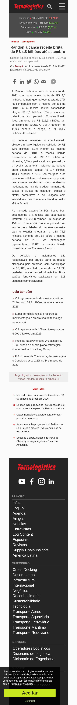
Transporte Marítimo (29, 627)
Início (17, 503)
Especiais (21, 539)
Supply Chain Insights (31, 550)
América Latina (25, 555)
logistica (26, 375)
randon (31, 379)
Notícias (15, 41)
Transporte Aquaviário (31, 617)
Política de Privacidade (22, 684)
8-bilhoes (50, 379)
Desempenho (28, 41)
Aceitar (30, 693)
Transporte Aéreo (27, 611)
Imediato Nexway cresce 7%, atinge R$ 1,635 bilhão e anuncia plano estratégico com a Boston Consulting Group (37, 345)
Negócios (20, 590)
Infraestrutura (24, 580)
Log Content (23, 534)
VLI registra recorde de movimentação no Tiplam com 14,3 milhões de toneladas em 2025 (38, 302)
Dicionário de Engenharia (34, 659)
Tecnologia (22, 606)
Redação (19, 66)
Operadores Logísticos (31, 648)
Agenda (19, 513)
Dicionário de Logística (31, 653)
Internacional (23, 585)
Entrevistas (22, 529)
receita (40, 379)
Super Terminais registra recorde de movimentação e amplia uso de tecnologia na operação (38, 318)
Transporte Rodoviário (31, 632)
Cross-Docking (25, 569)
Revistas (20, 545)
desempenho (40, 375)
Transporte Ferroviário (31, 622)
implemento (55, 375)
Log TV (19, 508)
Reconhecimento (27, 596)
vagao (21, 379)
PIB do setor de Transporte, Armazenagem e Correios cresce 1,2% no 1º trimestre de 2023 (39, 360)
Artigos (18, 518)
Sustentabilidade (26, 601)
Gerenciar (30, 701)
